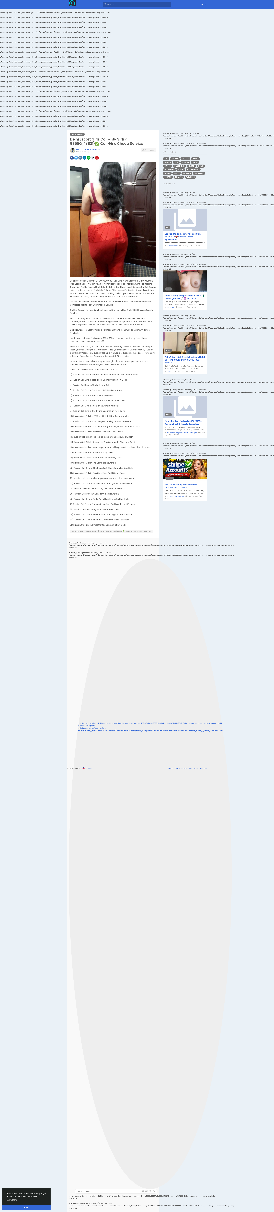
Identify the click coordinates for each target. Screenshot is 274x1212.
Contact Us (193, 768)
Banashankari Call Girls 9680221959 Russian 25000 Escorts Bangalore (183, 422)
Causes (175, 158)
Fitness (185, 162)
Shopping (199, 173)
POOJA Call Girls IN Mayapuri (88, 149)
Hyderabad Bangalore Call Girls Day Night (182, 433)
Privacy (184, 768)
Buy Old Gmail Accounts (175, 496)
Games (167, 166)
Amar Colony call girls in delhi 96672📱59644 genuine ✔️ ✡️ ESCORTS (185, 297)
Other (167, 173)
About (170, 768)
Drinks (167, 162)
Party (176, 173)
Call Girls (170, 371)
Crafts (185, 158)
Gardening (179, 166)
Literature (169, 169)
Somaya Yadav (172, 246)
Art (166, 158)
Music (181, 169)
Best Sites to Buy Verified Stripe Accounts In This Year (181, 486)
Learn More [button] (11, 1200)
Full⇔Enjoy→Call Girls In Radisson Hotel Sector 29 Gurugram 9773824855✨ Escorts (185, 360)
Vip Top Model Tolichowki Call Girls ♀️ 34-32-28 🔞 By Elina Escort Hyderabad (184, 237)
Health (191, 166)
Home (200, 166)
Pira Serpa (170, 307)
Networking (77, 134)
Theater (179, 177)
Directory (203, 768)
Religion (187, 173)
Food (194, 162)
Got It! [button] (26, 1207)
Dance (195, 158)
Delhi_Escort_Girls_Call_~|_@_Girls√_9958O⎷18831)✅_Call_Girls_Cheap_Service (111, 531)
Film (176, 162)
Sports (167, 177)
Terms (177, 768)
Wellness (190, 177)
